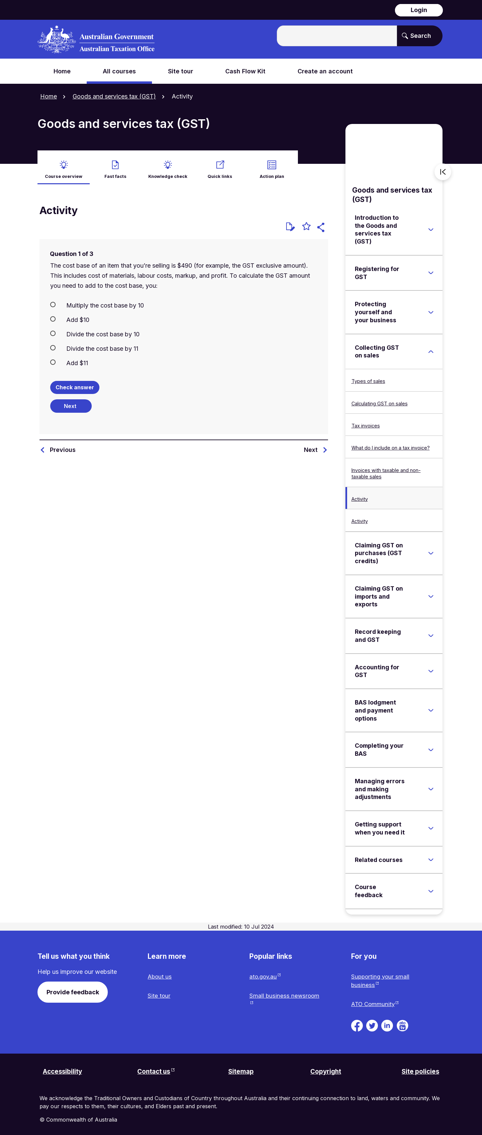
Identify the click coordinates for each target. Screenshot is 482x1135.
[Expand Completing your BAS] (430, 745)
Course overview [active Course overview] (63, 171)
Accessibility (64, 1069)
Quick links (220, 171)
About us (160, 972)
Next (311, 445)
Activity (359, 494)
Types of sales (368, 376)
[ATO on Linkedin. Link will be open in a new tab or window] (387, 1022)
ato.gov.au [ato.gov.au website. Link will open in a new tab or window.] (264, 972)
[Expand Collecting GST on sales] (430, 347)
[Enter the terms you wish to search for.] (337, 35)
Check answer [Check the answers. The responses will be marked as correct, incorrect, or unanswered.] (75, 382)
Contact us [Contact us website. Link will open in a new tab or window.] (154, 1069)
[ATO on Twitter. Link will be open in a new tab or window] (372, 1022)
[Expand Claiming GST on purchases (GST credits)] (430, 548)
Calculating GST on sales (379, 399)
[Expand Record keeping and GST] (430, 631)
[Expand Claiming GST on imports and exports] (430, 592)
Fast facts (115, 171)
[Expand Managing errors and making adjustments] (430, 784)
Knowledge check (168, 171)
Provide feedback (73, 987)
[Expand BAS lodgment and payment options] (430, 706)
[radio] (183, 300)
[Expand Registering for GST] (430, 268)
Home (48, 96)
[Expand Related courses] (430, 855)
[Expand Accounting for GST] (430, 666)
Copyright (325, 1069)
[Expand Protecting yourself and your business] (430, 307)
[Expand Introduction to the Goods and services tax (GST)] (430, 225)
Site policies (419, 1069)
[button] (322, 223)
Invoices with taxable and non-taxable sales (386, 469)
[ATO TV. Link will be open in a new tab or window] (402, 1022)
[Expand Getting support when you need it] (430, 823)
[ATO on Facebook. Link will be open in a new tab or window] (357, 1022)
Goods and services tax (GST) (114, 96)
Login (419, 9)
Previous (63, 445)
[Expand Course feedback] (430, 886)
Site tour (159, 992)
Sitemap (241, 1069)
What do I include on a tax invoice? (390, 443)
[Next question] (71, 401)
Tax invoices (365, 421)
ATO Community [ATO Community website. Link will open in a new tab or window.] (373, 1001)
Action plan (272, 171)
